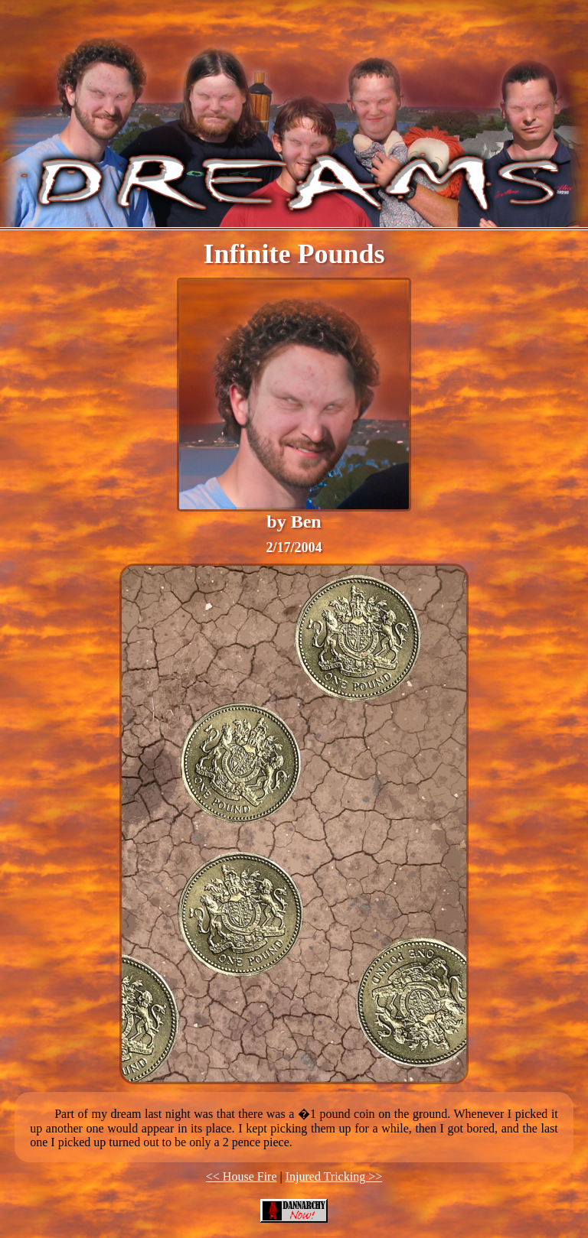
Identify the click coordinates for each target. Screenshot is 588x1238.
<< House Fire (241, 1176)
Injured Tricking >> (334, 1176)
